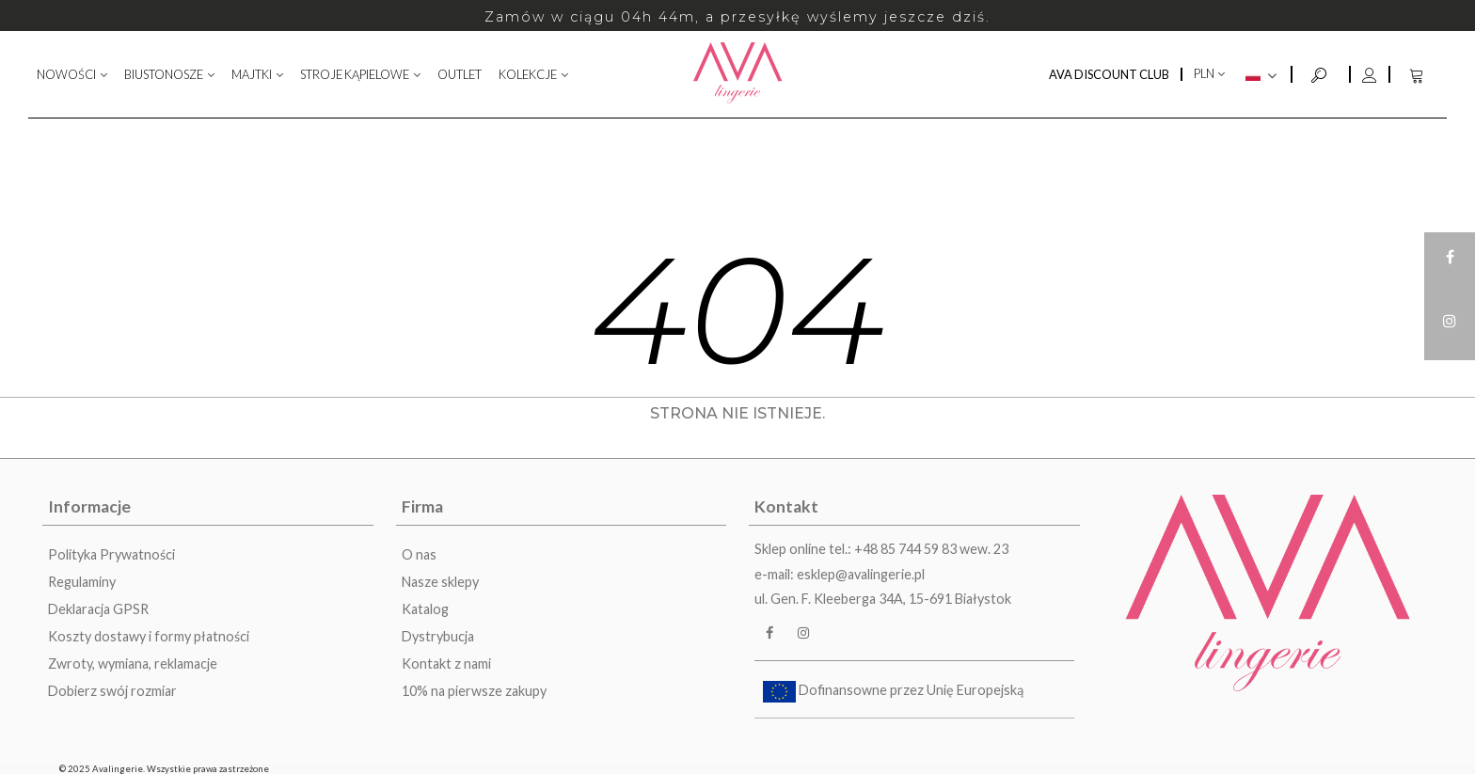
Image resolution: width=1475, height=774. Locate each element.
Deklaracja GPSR (98, 609)
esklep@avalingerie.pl (861, 574)
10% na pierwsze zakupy (474, 691)
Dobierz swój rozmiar (112, 691)
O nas (419, 554)
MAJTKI (251, 74)
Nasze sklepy (440, 582)
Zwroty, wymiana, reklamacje (132, 663)
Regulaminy (82, 582)
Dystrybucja (438, 636)
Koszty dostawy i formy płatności (148, 636)
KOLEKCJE (528, 74)
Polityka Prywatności (111, 554)
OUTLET (459, 74)
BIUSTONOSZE (163, 74)
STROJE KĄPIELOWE (354, 74)
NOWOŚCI (66, 74)
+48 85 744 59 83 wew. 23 (931, 549)
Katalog (425, 609)
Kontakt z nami (446, 663)
